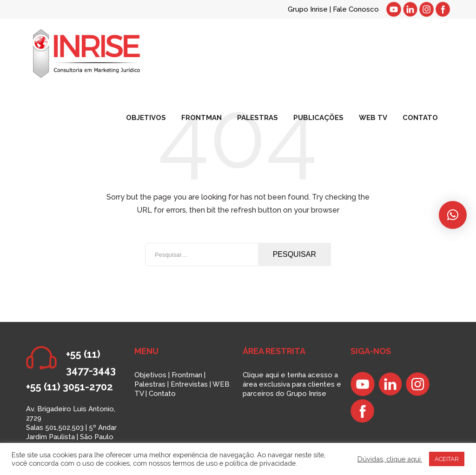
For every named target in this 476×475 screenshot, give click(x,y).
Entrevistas (189, 384)
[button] (453, 215)
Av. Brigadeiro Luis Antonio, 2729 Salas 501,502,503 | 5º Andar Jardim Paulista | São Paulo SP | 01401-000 (71, 427)
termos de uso (195, 463)
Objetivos (150, 375)
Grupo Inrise (308, 9)
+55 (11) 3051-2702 (69, 387)
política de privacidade (260, 463)
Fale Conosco (356, 9)
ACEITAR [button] (447, 458)
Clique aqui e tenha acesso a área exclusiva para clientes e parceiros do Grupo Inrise (292, 384)
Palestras (149, 384)
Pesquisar (294, 254)
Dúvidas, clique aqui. (389, 459)
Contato (162, 393)
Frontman (187, 375)
